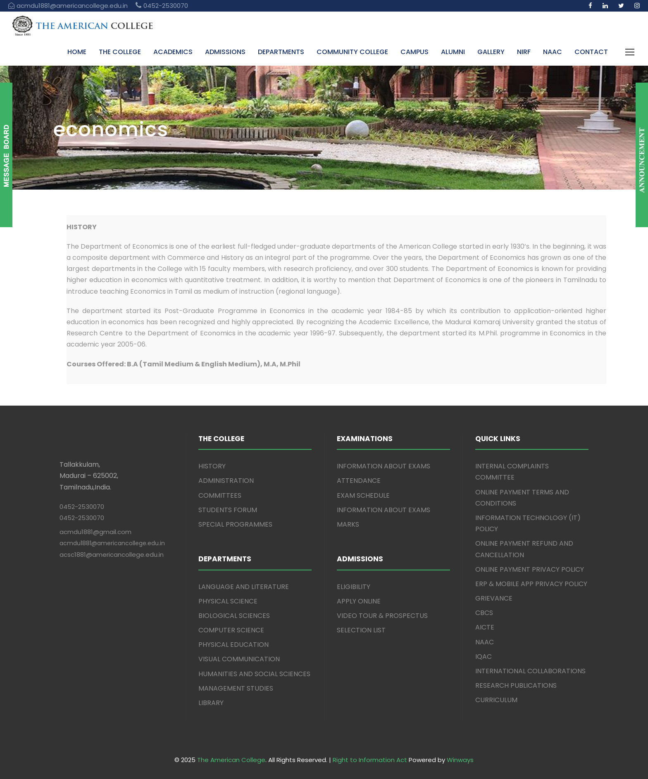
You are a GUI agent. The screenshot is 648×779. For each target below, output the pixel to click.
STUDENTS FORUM (227, 510)
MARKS (348, 524)
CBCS (484, 613)
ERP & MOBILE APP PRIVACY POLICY (531, 584)
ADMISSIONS (225, 52)
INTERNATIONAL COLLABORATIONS (530, 671)
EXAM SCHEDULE (363, 495)
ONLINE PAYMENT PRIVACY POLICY (529, 569)
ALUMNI (453, 52)
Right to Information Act (370, 759)
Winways (460, 759)
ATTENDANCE (359, 480)
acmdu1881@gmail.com (95, 531)
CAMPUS (414, 52)
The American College (231, 759)
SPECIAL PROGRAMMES (235, 524)
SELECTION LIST (361, 630)
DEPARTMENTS (281, 52)
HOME (76, 52)
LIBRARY (211, 703)
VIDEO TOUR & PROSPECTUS (382, 615)
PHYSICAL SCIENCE (227, 601)
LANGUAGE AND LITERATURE (243, 586)
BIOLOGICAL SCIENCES (234, 615)
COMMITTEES (219, 495)
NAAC (552, 52)
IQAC (483, 656)
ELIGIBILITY (353, 586)
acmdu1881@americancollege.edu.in (112, 543)
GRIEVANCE (493, 598)
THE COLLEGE (120, 52)
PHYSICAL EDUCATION (233, 644)
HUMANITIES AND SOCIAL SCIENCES (254, 674)
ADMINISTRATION (226, 480)
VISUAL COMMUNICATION (239, 659)
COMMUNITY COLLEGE (352, 52)
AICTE (484, 627)
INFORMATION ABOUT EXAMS (383, 466)
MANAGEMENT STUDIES (235, 688)
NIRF (524, 52)
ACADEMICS (173, 52)
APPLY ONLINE (359, 601)
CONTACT (591, 52)
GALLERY (491, 52)
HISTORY (212, 466)
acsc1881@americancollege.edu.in (112, 554)
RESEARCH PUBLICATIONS (516, 685)
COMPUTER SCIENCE (231, 630)
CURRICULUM (496, 700)
